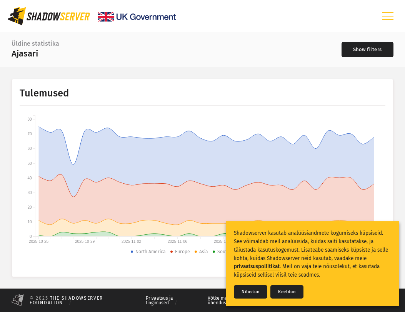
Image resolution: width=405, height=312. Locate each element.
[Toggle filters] (367, 49)
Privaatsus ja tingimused (159, 300)
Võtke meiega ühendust (222, 300)
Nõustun (251, 291)
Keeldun (287, 291)
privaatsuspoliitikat (257, 266)
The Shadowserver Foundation (66, 300)
